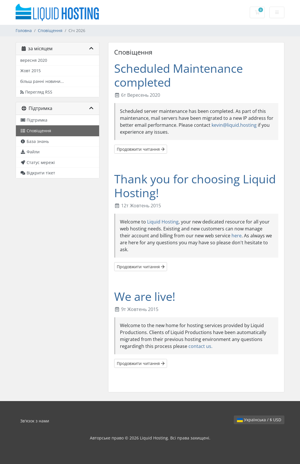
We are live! (144, 296)
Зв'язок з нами (34, 421)
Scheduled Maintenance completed (178, 75)
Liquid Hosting (163, 222)
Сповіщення (50, 30)
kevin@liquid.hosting (234, 125)
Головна (24, 30)
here (237, 235)
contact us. (200, 346)
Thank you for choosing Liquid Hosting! (195, 186)
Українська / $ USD (259, 419)
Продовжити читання (140, 149)
